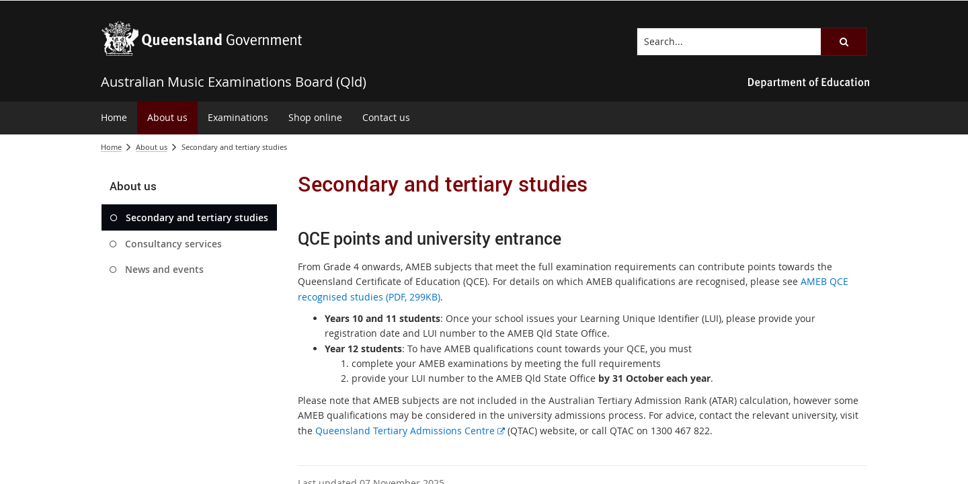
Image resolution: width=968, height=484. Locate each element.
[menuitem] (114, 118)
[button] (843, 41)
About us (151, 147)
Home (111, 147)
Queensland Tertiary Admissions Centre (410, 430)
